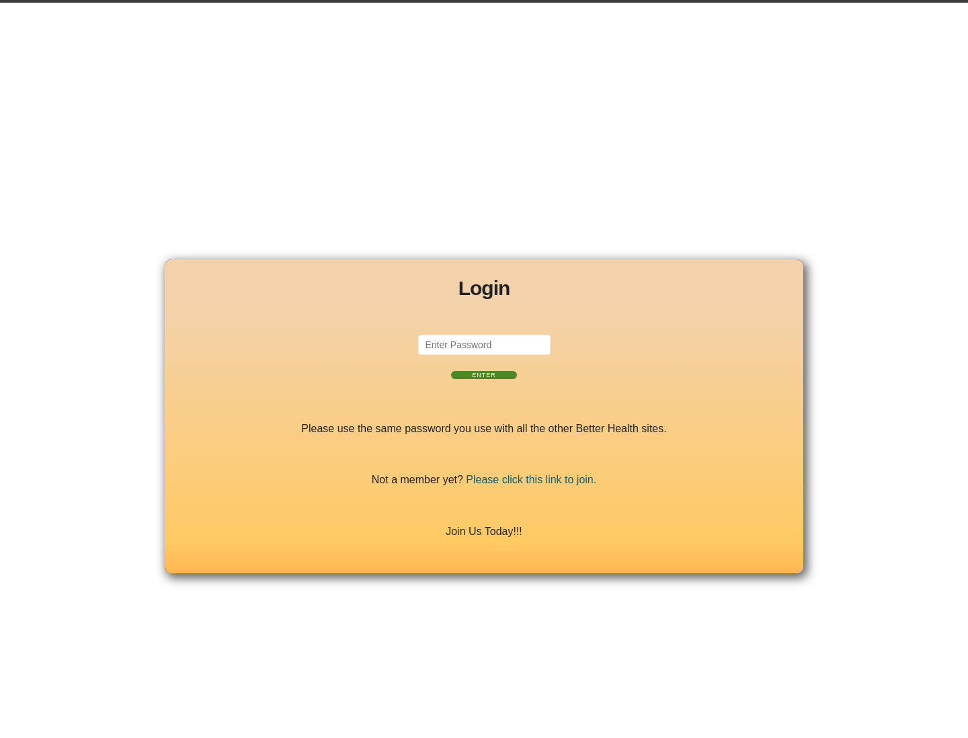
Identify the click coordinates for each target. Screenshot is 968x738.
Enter (484, 375)
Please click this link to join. (531, 479)
